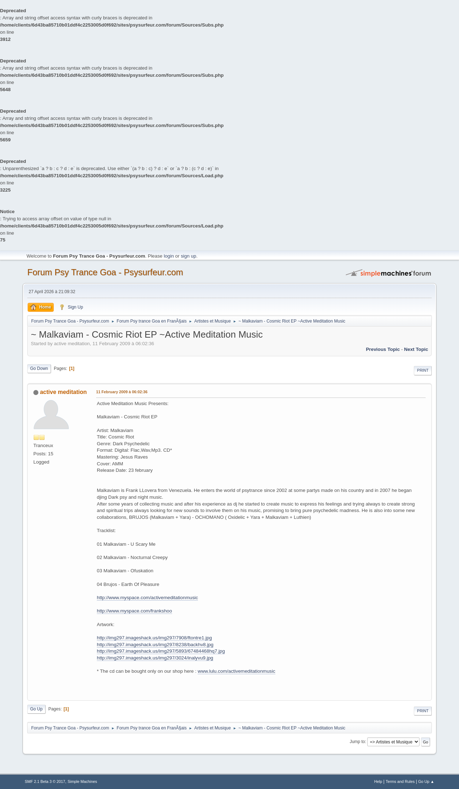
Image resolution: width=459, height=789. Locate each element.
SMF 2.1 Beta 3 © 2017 (45, 781)
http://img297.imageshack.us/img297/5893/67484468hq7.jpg (161, 651)
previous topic (383, 349)
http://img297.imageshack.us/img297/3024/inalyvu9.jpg (155, 658)
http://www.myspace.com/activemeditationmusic (147, 597)
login (169, 256)
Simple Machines (82, 781)
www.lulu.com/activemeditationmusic (236, 671)
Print (423, 370)
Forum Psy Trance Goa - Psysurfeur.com (105, 272)
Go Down (39, 368)
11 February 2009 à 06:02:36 (121, 392)
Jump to (357, 741)
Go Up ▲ (426, 781)
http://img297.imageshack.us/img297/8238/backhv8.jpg (155, 644)
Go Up (36, 708)
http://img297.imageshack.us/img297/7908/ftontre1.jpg (154, 637)
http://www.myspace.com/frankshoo (134, 611)
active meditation (63, 392)
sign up (188, 256)
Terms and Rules (400, 781)
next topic (416, 349)
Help (378, 781)
